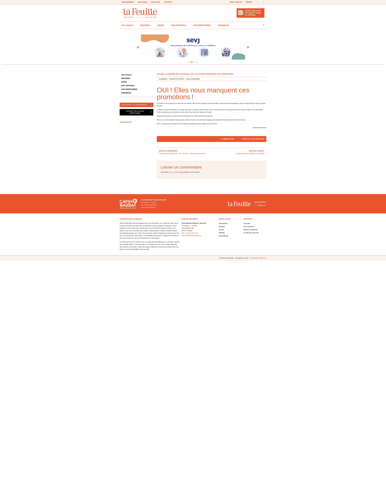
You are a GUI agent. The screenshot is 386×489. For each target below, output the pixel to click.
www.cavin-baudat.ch (148, 207)
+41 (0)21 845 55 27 (192, 233)
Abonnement (128, 2)
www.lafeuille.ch (260, 202)
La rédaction (227, 139)
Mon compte (236, 2)
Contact (168, 2)
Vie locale (127, 25)
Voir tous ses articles (253, 139)
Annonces (223, 25)
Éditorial (145, 25)
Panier (249, 2)
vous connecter (174, 172)
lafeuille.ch (261, 205)
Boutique (142, 2)
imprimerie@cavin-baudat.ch (191, 235)
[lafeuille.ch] (255, 205)
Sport (160, 25)
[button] (138, 47)
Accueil (161, 74)
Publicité (155, 2)
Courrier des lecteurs (177, 74)
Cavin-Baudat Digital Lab (257, 258)
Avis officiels (178, 25)
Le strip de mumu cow (251, 233)
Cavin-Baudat (223, 236)
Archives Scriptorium (250, 229)
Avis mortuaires (202, 25)
